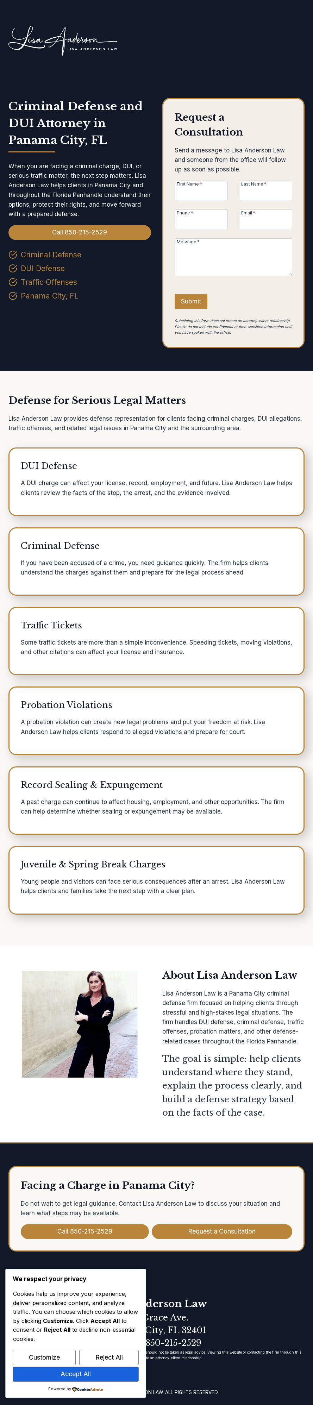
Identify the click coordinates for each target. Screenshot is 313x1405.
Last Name (254, 183)
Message (188, 241)
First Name (189, 183)
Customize (44, 1357)
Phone (185, 212)
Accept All (76, 1374)
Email (248, 212)
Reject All (109, 1357)
